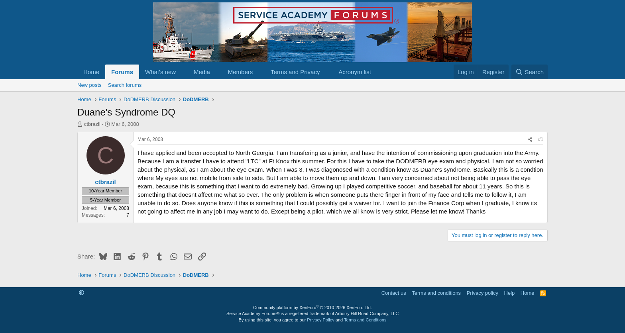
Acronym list (354, 72)
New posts (89, 85)
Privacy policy (482, 293)
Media (202, 72)
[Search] (529, 72)
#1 (540, 139)
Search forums (125, 85)
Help (509, 293)
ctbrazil (92, 124)
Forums (122, 72)
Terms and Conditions (365, 319)
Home (91, 72)
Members (240, 72)
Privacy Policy (320, 319)
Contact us (393, 293)
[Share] (530, 139)
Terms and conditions (436, 293)
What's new (160, 72)
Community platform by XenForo (312, 307)
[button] (182, 72)
